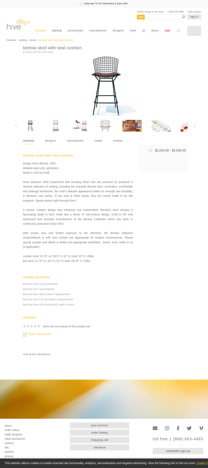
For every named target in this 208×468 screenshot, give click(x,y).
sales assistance (15, 438)
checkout (99, 447)
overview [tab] (28, 140)
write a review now (37, 334)
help (140, 16)
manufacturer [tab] (75, 140)
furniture (40, 30)
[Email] (155, 428)
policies (9, 451)
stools (32, 40)
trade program (194, 11)
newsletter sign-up (178, 451)
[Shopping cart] (194, 31)
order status (12, 430)
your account (99, 425)
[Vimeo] (201, 428)
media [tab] (98, 140)
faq (6, 447)
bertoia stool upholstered (38, 289)
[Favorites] (178, 30)
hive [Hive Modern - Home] (18, 24)
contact (9, 443)
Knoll (50, 51)
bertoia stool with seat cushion (56, 40)
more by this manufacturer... (37, 354)
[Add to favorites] (150, 150)
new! (133, 30)
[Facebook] (178, 428)
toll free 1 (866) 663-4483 (178, 439)
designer (118, 30)
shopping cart (99, 439)
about (155, 30)
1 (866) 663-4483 (176, 11)
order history (99, 432)
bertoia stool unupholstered (40, 284)
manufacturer (97, 30)
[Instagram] (167, 428)
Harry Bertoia (33, 51)
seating (23, 40)
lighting (57, 30)
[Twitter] (189, 428)
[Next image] (195, 126)
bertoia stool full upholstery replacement (48, 299)
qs (143, 30)
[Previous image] (16, 126)
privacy (9, 456)
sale (167, 30)
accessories (75, 30)
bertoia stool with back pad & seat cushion (48, 304)
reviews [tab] (118, 140)
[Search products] (166, 16)
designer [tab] (50, 140)
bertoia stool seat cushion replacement (46, 294)
